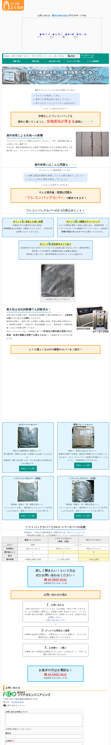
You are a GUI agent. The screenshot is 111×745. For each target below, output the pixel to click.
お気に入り (56, 35)
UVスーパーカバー (75, 532)
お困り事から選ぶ (55, 61)
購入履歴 (68, 35)
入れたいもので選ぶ (74, 61)
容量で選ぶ (17, 61)
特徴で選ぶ (36, 61)
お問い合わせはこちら (55, 620)
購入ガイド (43, 35)
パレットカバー (64, 535)
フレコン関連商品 (93, 61)
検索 (71, 56)
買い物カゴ (80, 35)
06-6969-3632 (60, 15)
